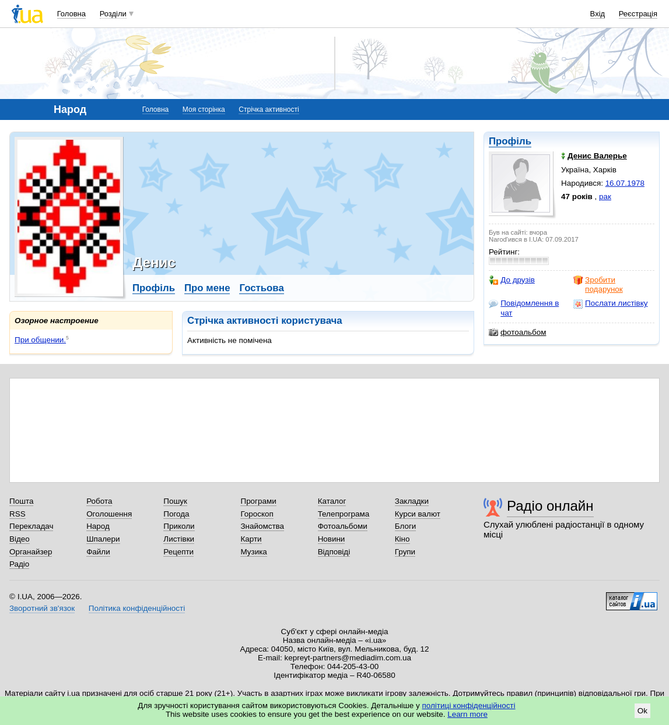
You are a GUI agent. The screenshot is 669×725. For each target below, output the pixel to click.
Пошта (21, 501)
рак (605, 196)
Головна (71, 13)
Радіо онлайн (550, 506)
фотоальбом (517, 332)
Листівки (178, 539)
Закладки (412, 501)
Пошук (175, 501)
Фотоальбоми (342, 526)
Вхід (597, 13)
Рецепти (178, 551)
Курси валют (417, 514)
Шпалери (103, 539)
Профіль (510, 141)
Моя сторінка (204, 109)
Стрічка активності (269, 109)
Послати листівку (610, 303)
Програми (258, 501)
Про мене (207, 287)
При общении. (40, 339)
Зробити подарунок (598, 284)
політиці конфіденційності (469, 705)
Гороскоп (256, 514)
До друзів (512, 280)
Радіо (19, 564)
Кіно (402, 539)
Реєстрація (638, 13)
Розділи (113, 13)
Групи (405, 551)
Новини (331, 539)
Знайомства (262, 526)
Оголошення (109, 514)
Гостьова (261, 287)
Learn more (467, 714)
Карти (250, 539)
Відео (19, 539)
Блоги (405, 526)
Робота (99, 501)
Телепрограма (344, 514)
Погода (176, 514)
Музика (253, 551)
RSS (17, 514)
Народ (98, 526)
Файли (98, 551)
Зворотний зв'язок (42, 608)
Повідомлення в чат (524, 308)
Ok (642, 710)
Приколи (178, 526)
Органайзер (30, 551)
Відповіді (334, 551)
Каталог (332, 501)
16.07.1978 (625, 183)
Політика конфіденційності (137, 608)
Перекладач (31, 526)
